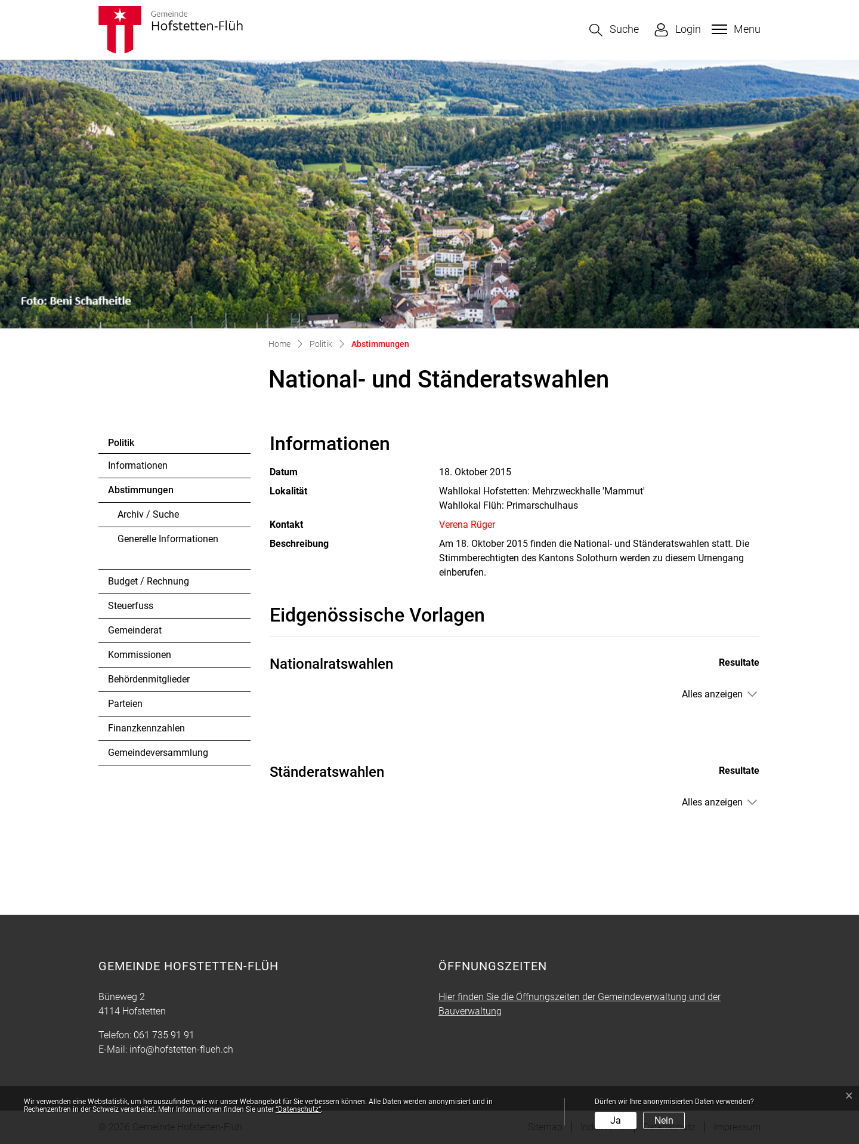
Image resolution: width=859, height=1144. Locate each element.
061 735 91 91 (164, 1035)
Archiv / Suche (148, 514)
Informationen (138, 465)
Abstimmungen (140, 493)
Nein (663, 1120)
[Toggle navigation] (735, 29)
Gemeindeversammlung (158, 752)
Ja (615, 1120)
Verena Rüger (467, 524)
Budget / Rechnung (148, 581)
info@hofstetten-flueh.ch (181, 1049)
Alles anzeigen (712, 694)
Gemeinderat (135, 630)
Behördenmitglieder (149, 679)
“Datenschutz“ (298, 1109)
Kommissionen (139, 654)
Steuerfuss (130, 605)
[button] (614, 30)
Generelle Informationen (168, 539)
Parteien (125, 703)
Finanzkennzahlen (146, 728)
